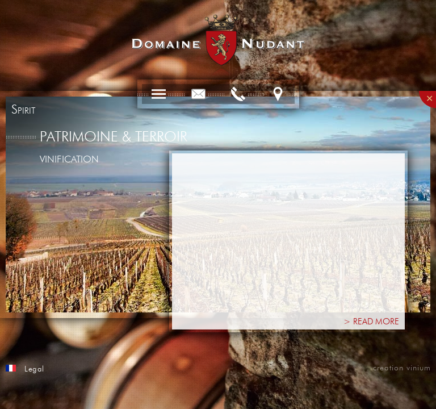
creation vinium (402, 368)
